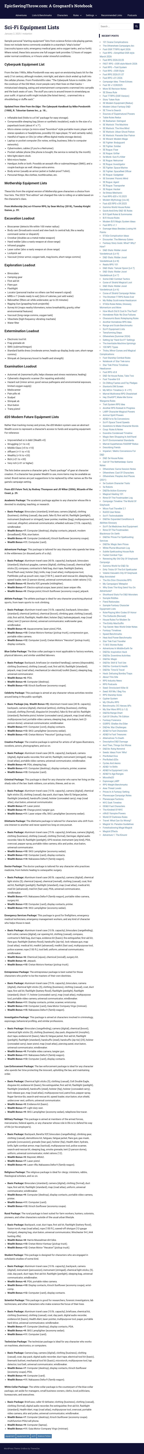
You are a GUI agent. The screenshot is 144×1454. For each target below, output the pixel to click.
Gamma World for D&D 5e (116, 566)
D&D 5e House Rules (113, 458)
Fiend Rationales (111, 601)
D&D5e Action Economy (114, 490)
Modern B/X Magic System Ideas (119, 221)
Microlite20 (108, 777)
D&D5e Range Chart (112, 713)
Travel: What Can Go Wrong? (117, 820)
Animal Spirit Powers (113, 415)
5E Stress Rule (110, 92)
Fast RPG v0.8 (110, 372)
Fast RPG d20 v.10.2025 (115, 196)
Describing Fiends (112, 447)
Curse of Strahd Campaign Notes (119, 293)
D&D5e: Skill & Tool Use (114, 662)
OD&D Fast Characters (114, 806)
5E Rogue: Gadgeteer (113, 175)
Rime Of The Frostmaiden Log (118, 497)
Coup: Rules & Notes (113, 429)
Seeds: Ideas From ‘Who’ (115, 752)
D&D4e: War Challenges (114, 727)
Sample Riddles (110, 598)
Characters (62, 15)
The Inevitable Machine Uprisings (119, 343)
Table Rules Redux (112, 117)
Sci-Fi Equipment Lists (114, 329)
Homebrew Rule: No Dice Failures (119, 314)
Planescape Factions (113, 799)
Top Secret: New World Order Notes (120, 627)
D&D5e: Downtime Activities (116, 655)
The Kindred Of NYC (113, 809)
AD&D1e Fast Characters (115, 731)
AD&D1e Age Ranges (113, 774)
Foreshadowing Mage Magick (117, 827)
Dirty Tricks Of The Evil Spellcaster (120, 569)
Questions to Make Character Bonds (120, 426)
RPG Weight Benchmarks (115, 784)
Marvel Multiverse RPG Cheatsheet (120, 393)
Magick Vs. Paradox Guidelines (118, 824)
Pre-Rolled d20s (110, 759)
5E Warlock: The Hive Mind (116, 128)
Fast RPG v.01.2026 (112, 78)
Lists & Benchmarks (42, 15)
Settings (91, 15)
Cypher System (110, 698)
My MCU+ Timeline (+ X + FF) (117, 390)
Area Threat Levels (112, 788)
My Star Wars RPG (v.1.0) (115, 709)
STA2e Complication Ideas (116, 235)
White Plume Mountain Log (116, 548)
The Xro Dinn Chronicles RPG (117, 580)
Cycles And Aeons (112, 763)
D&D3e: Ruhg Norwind (114, 748)
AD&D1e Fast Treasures (114, 734)
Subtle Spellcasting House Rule (118, 551)
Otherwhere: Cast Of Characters (118, 472)
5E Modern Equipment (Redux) (118, 103)
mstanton (27, 33)
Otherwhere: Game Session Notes (119, 469)
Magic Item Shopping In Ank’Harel (119, 436)
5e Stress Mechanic (112, 192)
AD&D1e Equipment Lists (115, 770)
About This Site (110, 677)
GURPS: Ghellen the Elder (115, 723)
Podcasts (132, 15)
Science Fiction (44, 1436)
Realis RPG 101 (110, 264)
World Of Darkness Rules (115, 817)
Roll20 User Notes (111, 512)
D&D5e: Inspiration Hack (115, 652)
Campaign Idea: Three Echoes (117, 81)
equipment (10, 1436)
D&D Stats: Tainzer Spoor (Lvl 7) (119, 268)
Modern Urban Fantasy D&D (116, 106)
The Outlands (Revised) (114, 616)
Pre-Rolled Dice (110, 756)
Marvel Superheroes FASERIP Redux (120, 444)
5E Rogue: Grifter (111, 153)
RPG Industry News (112, 680)
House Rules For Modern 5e (116, 619)
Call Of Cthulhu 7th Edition (116, 716)
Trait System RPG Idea (114, 404)
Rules (77, 15)
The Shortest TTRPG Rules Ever (118, 297)
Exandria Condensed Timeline (117, 433)
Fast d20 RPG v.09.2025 (115, 203)
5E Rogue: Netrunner (113, 160)
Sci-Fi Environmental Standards (118, 440)
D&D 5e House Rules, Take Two (118, 376)
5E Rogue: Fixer (110, 149)
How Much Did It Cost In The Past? (120, 311)
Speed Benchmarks (112, 634)
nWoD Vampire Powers (114, 813)
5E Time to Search (112, 110)
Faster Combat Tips (112, 555)
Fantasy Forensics (112, 720)
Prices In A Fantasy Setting (116, 791)
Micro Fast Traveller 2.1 (114, 508)
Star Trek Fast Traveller (114, 641)
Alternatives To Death (113, 738)
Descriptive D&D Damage (115, 741)
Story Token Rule (111, 99)
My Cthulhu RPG (111, 702)
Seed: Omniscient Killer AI (115, 687)
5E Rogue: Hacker (111, 189)
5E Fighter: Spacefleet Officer (117, 171)
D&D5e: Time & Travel (113, 670)
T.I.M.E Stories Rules (113, 644)
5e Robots (108, 487)
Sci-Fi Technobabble (113, 515)
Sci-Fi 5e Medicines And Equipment (120, 526)
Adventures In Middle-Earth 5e (117, 648)
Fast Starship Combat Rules (116, 358)
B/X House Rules (111, 218)
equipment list (23, 1436)
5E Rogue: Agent (111, 182)
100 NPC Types (110, 347)
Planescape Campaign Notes (117, 795)
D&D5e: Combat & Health (115, 666)
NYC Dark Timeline (112, 802)
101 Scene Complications (115, 42)
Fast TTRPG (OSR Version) (116, 96)
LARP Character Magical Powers (119, 411)
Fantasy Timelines (112, 630)
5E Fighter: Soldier (112, 146)
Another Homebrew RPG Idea (117, 322)
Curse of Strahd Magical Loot (117, 282)
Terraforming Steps (112, 332)
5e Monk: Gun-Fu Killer (114, 157)
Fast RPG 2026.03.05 (113, 60)
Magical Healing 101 (113, 494)
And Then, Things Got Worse (117, 745)
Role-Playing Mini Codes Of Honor (119, 612)
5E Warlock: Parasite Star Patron (119, 135)
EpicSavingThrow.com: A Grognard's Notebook (48, 5)
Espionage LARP (111, 781)
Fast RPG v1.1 (110, 225)
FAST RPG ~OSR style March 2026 (120, 63)
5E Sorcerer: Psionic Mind (115, 178)
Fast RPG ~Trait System (115, 67)
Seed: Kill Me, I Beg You (114, 691)
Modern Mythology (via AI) (116, 200)
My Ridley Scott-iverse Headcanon (120, 300)
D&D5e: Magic (110, 659)
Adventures (21, 15)
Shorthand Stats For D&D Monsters (120, 594)
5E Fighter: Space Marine (115, 167)
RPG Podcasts (110, 684)
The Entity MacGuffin (113, 623)
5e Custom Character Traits (116, 483)
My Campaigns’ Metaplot (115, 583)
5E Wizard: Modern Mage (115, 139)
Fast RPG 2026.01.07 (113, 74)
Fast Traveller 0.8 (111, 379)
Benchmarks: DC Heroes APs (117, 705)
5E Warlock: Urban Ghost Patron (119, 131)
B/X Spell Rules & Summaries (117, 214)
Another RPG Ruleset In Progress (119, 408)
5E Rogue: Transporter (114, 185)
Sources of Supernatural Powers (119, 114)
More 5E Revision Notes (114, 88)
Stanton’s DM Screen (113, 386)
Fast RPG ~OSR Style (113, 71)
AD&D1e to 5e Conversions (116, 419)
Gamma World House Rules (116, 207)
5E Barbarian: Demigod (114, 121)
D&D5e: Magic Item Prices (116, 544)
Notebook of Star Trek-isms (116, 361)
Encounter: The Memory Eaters (118, 239)
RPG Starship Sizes (112, 695)
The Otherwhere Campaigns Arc (118, 45)
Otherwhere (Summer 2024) (116, 336)
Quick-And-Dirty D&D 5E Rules (117, 210)
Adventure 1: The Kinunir (115, 835)
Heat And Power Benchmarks (117, 637)
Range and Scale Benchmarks (117, 325)
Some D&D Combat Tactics (116, 279)
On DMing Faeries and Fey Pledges (120, 383)
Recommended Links (111, 15)
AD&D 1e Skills (110, 766)
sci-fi (34, 1436)
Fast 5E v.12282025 (112, 85)
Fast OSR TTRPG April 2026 (116, 49)
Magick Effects (110, 831)
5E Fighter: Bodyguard (114, 142)
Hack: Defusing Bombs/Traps (117, 673)
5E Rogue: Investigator (114, 164)
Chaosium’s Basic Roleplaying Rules (121, 318)
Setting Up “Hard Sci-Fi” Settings (119, 340)
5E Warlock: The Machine (115, 124)
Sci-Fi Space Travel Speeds (116, 422)
